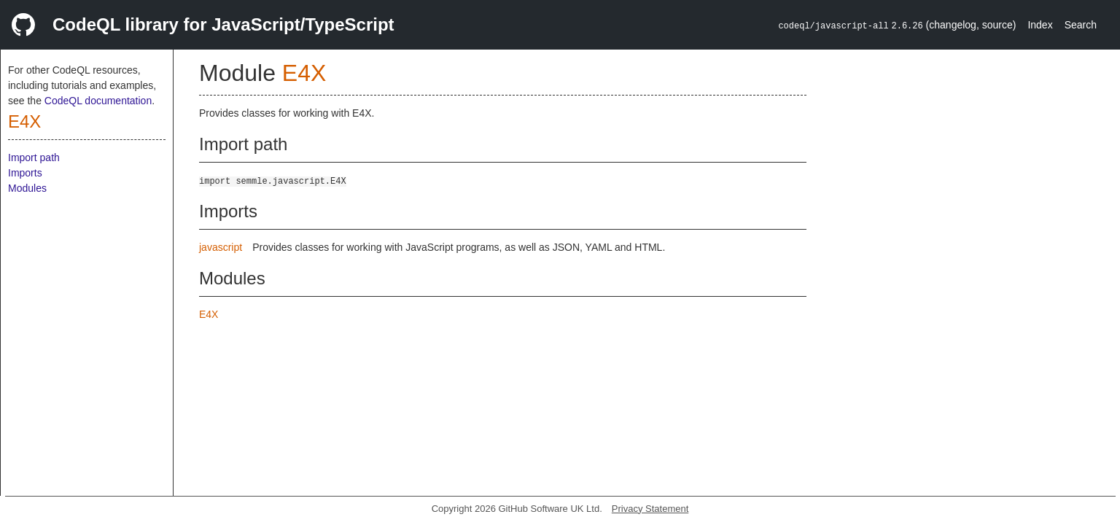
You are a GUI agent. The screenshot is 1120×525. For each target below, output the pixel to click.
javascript (220, 247)
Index (1039, 25)
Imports (25, 173)
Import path (34, 157)
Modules (27, 188)
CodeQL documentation (98, 100)
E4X (24, 121)
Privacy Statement (650, 508)
